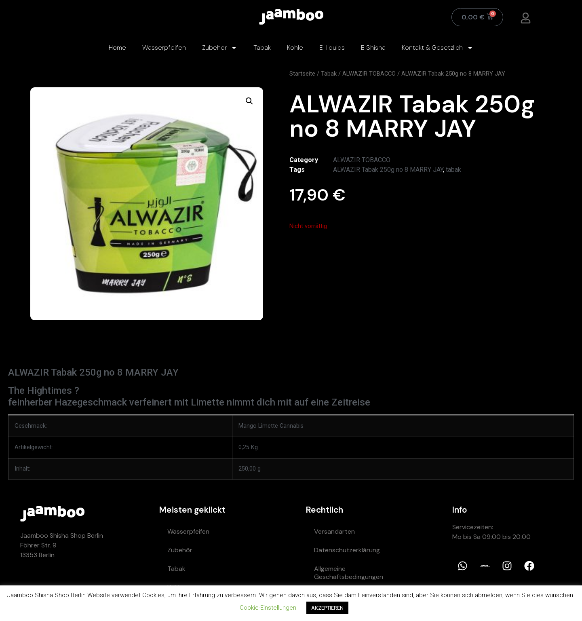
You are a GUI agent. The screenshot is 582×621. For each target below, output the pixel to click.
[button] (249, 101)
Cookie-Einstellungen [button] (268, 607)
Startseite (302, 73)
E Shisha (373, 47)
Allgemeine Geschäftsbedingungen (348, 572)
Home (117, 47)
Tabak (262, 47)
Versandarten (334, 531)
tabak (453, 169)
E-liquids (332, 47)
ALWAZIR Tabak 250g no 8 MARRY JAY (388, 169)
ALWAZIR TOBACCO (369, 73)
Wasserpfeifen (164, 47)
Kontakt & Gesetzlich (437, 47)
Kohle (295, 47)
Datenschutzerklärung (347, 550)
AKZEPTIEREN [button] (327, 608)
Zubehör (219, 47)
